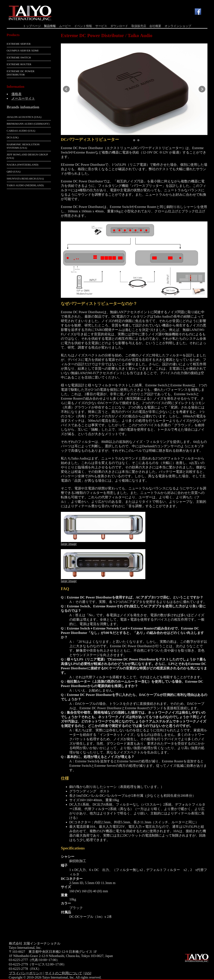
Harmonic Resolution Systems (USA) (23, 146)
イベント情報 (83, 26)
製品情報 (50, 26)
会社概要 (155, 26)
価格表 (16, 94)
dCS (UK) (13, 137)
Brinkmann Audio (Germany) (28, 123)
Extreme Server (19, 43)
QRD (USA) (13, 171)
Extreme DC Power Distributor (20, 73)
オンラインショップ (178, 26)
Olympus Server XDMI (23, 50)
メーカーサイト (23, 98)
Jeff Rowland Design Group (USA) (27, 156)
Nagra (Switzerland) (22, 164)
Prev (66, 89)
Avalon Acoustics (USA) (24, 117)
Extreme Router (19, 64)
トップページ (32, 26)
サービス (101, 26)
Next (202, 89)
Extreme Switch (19, 57)
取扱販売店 (138, 26)
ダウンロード (119, 26)
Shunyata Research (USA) (25, 178)
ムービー (65, 26)
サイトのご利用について (63, 973)
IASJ (88, 973)
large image (69, 544)
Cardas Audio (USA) (21, 130)
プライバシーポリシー (26, 973)
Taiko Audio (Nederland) (25, 185)
